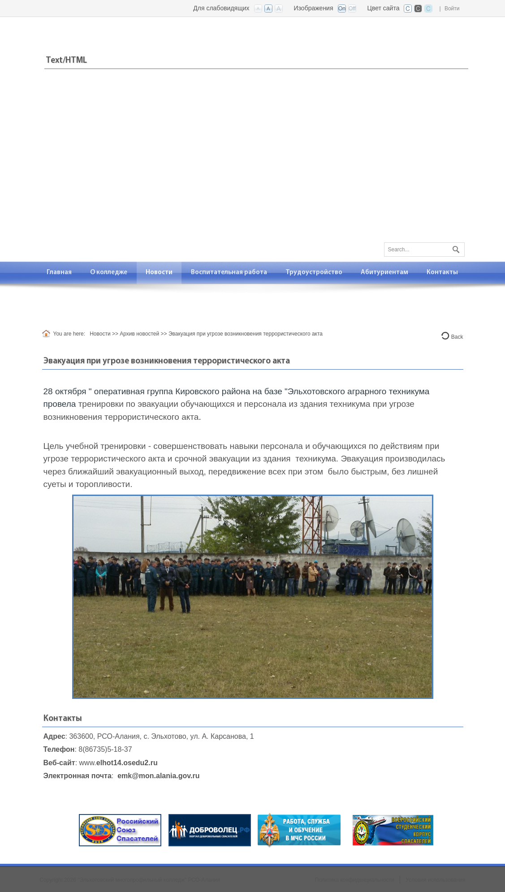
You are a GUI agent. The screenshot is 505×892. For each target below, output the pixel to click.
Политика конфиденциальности (354, 880)
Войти (452, 8)
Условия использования (435, 880)
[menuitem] (59, 272)
